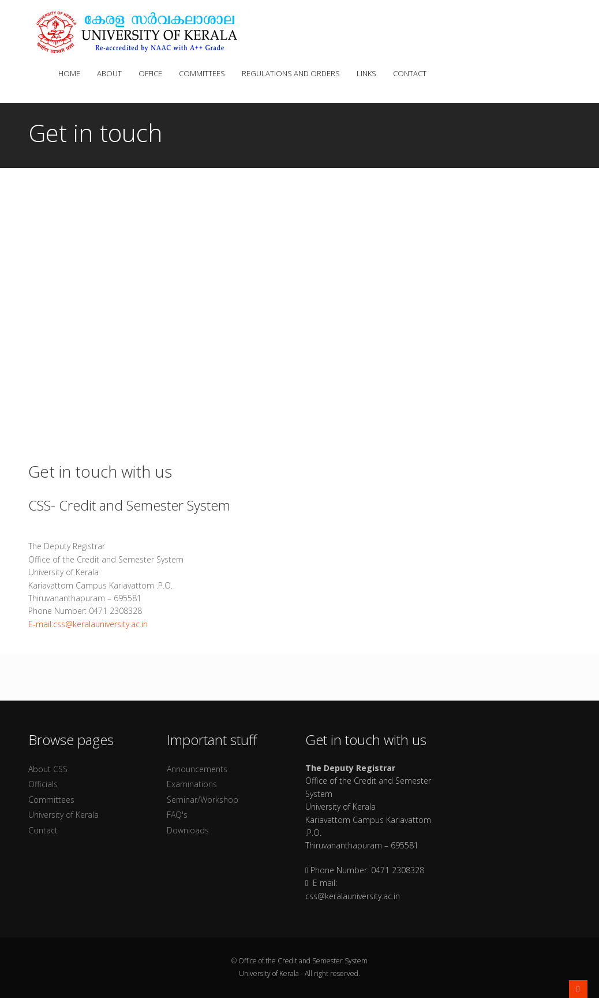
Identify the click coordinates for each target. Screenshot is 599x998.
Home (68, 73)
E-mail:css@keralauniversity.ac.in (88, 624)
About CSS (48, 769)
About (112, 73)
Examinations (192, 784)
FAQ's (177, 814)
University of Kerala (63, 814)
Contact (409, 73)
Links (369, 73)
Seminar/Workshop (202, 799)
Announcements (197, 769)
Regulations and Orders (293, 73)
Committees (204, 73)
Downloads (188, 830)
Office (152, 73)
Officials (43, 784)
